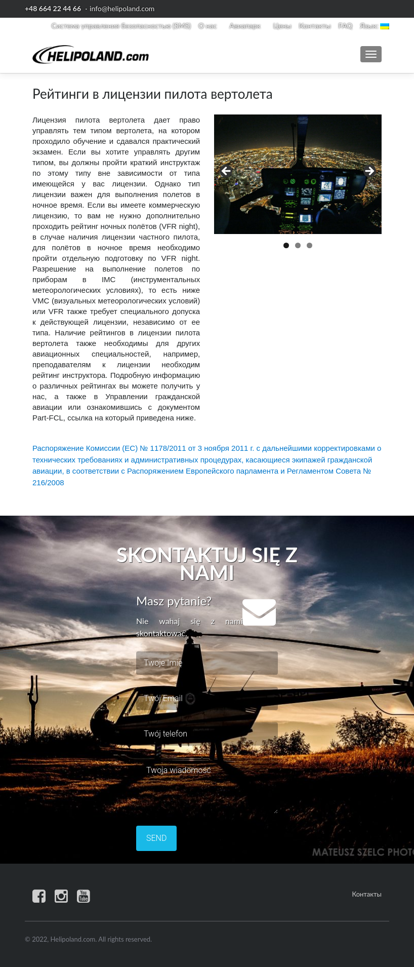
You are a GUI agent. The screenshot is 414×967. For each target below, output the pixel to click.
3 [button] (309, 245)
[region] (298, 174)
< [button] (226, 171)
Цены (282, 25)
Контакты (315, 25)
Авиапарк (244, 25)
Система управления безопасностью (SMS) (121, 25)
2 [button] (298, 245)
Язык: (374, 25)
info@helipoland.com (122, 8)
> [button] (369, 171)
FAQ (346, 25)
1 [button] (286, 245)
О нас (207, 25)
